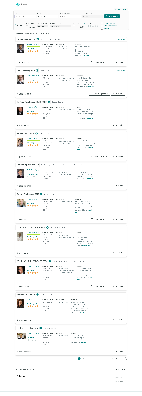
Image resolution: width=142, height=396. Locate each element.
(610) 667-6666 (24, 123)
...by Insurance (119, 365)
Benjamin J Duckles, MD (28, 161)
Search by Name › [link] (121, 9)
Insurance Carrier (66, 13)
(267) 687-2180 (24, 247)
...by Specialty (118, 369)
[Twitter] (24, 367)
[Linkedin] (20, 367)
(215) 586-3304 (24, 313)
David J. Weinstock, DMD (28, 189)
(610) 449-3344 (24, 344)
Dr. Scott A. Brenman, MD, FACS (31, 222)
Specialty (18, 13)
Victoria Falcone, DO (26, 287)
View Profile (118, 62)
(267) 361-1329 (24, 62)
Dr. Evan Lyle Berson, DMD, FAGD (32, 100)
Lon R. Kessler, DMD (26, 69)
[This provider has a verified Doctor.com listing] (37, 38)
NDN (124, 388)
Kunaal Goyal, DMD (26, 130)
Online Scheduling (109, 25)
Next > (123, 350)
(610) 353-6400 (24, 280)
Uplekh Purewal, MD (26, 38)
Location (40, 13)
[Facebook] (17, 367)
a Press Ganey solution (26, 360)
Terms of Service (92, 388)
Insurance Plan (87, 13)
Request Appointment (98, 62)
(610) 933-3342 (24, 92)
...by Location (118, 373)
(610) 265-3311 (24, 154)
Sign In (124, 5)
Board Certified (108, 22)
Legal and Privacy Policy (73, 388)
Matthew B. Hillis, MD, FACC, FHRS (32, 255)
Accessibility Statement (110, 388)
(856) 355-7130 (24, 182)
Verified (105, 28)
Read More (85, 55)
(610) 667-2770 (24, 215)
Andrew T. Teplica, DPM (28, 320)
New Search (112, 16)
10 (117, 350)
